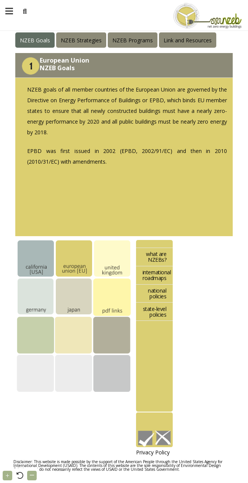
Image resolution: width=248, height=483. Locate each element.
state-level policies (155, 311)
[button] (24, 11)
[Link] (206, 15)
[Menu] (9, 11)
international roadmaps (157, 275)
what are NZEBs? (156, 256)
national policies (157, 293)
